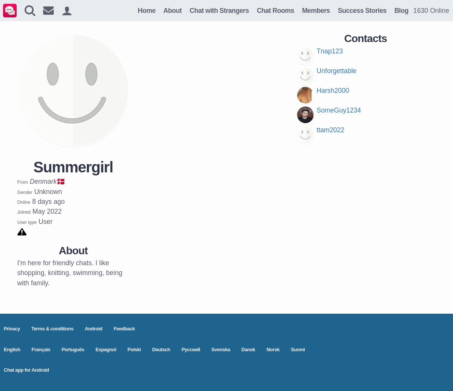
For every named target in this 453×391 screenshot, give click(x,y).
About (172, 10)
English (12, 349)
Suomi (298, 349)
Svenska (221, 349)
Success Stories (362, 10)
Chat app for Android (26, 370)
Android (93, 329)
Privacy (12, 329)
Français (40, 349)
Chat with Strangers (219, 10)
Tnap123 (330, 51)
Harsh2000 (333, 90)
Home (147, 10)
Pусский (191, 349)
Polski (134, 349)
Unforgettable (337, 71)
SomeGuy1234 (339, 110)
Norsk (272, 349)
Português (73, 349)
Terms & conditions (52, 329)
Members (316, 10)
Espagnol (105, 349)
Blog (401, 10)
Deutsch (161, 349)
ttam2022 (330, 130)
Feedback (124, 329)
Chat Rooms (275, 10)
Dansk (248, 349)
